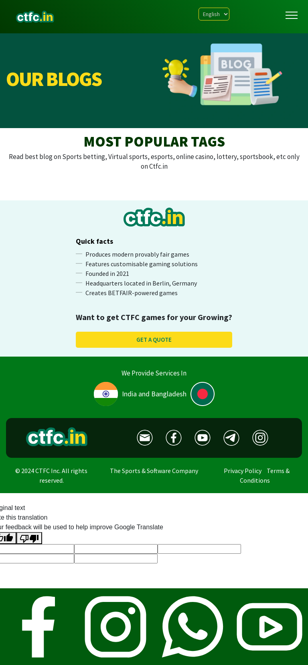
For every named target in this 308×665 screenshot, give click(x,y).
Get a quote (154, 339)
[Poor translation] (29, 538)
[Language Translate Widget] (214, 14)
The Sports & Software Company (154, 471)
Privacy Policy (242, 471)
